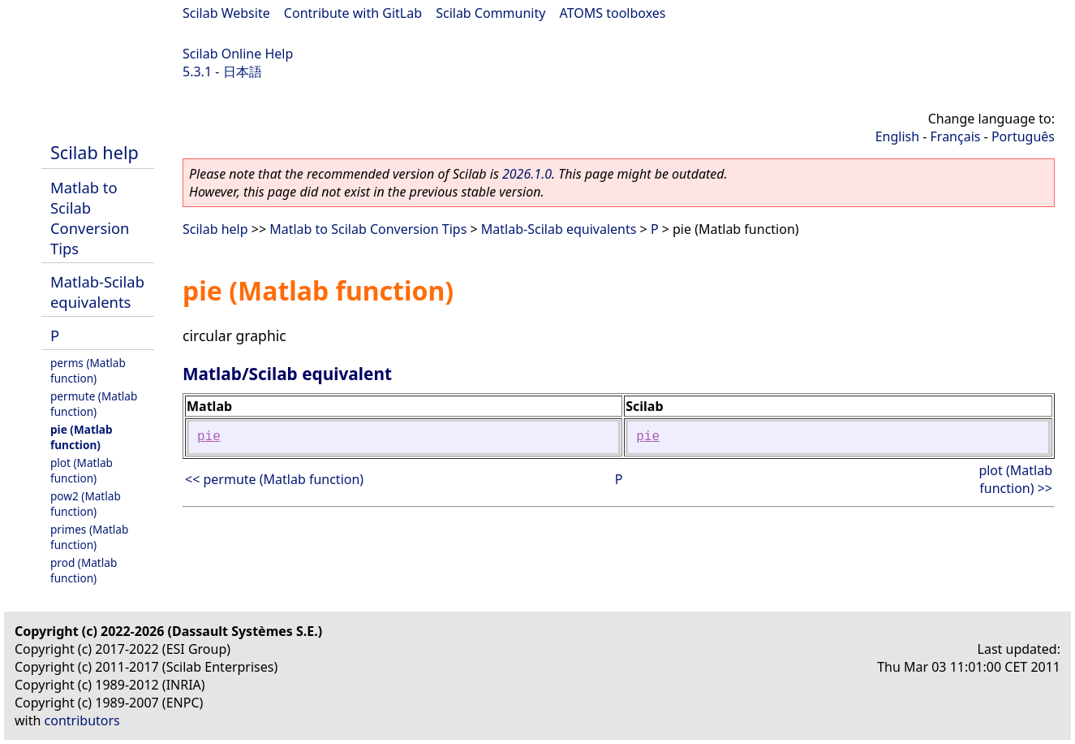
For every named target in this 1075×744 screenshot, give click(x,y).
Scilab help (94, 152)
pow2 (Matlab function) (85, 503)
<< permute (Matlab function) (274, 479)
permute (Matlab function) (93, 403)
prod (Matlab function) (83, 570)
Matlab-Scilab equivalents (97, 291)
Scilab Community (490, 13)
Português (1023, 136)
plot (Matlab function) (81, 470)
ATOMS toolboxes (613, 13)
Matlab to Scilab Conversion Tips (89, 217)
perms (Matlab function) (88, 370)
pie (209, 437)
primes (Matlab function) (89, 536)
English (897, 136)
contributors (82, 720)
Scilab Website (226, 13)
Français (956, 136)
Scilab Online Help (238, 54)
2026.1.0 (527, 174)
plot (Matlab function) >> (1015, 479)
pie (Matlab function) (81, 437)
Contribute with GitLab (353, 13)
